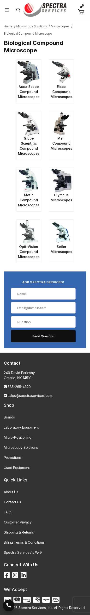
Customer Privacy (18, 522)
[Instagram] (15, 575)
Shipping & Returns (19, 532)
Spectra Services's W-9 (23, 552)
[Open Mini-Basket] (83, 12)
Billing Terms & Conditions (24, 542)
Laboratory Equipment (21, 427)
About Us (11, 492)
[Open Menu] (7, 10)
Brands (9, 417)
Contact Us (12, 502)
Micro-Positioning (17, 437)
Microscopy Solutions (21, 447)
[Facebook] (7, 575)
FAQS (8, 512)
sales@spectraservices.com (30, 396)
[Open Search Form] (18, 10)
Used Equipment (17, 468)
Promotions (13, 457)
